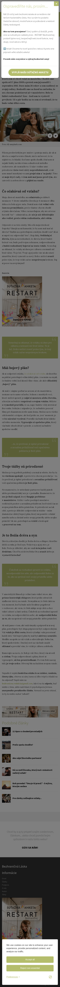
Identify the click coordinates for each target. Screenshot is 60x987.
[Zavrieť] (56, 3)
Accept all (30, 959)
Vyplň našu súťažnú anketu (30, 72)
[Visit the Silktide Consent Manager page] (50, 977)
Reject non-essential (30, 968)
